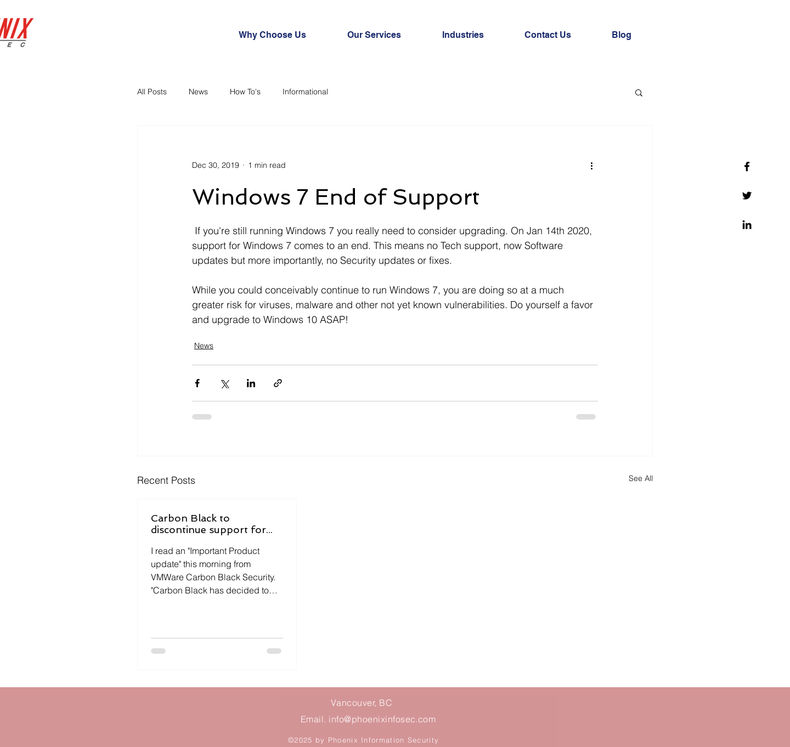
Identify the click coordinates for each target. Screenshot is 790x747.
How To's (245, 92)
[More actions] (591, 165)
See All (641, 478)
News (198, 92)
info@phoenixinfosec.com (382, 719)
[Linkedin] (747, 224)
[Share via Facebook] (197, 383)
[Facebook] (747, 166)
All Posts (152, 92)
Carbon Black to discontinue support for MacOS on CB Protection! (214, 523)
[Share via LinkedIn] (251, 383)
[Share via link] (278, 383)
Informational (305, 92)
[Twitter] (747, 195)
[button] (639, 92)
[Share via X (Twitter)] (224, 383)
